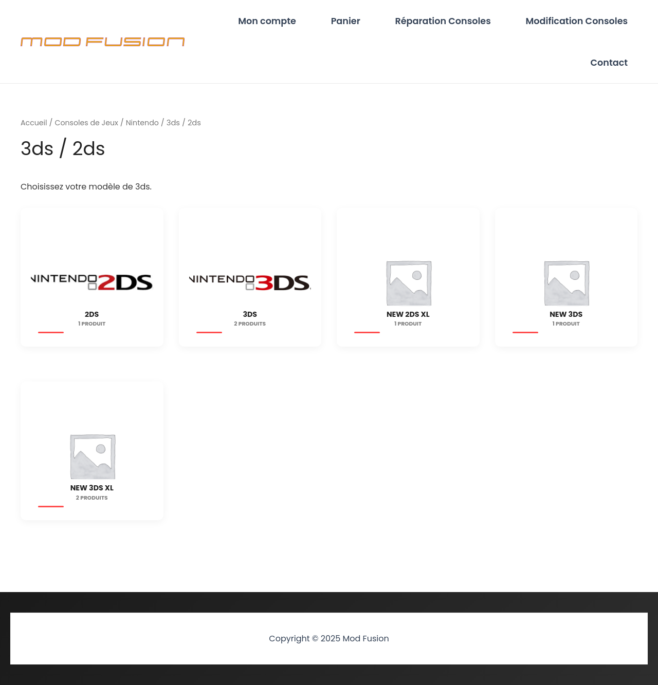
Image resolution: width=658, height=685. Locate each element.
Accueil (34, 132)
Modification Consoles (581, 23)
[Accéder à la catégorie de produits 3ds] (250, 291)
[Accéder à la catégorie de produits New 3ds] (566, 291)
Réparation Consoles (456, 23)
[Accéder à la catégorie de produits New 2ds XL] (408, 291)
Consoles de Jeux (88, 132)
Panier (368, 23)
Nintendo (146, 132)
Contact (613, 69)
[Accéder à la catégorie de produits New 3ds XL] (92, 466)
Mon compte (299, 23)
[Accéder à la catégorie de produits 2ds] (92, 291)
